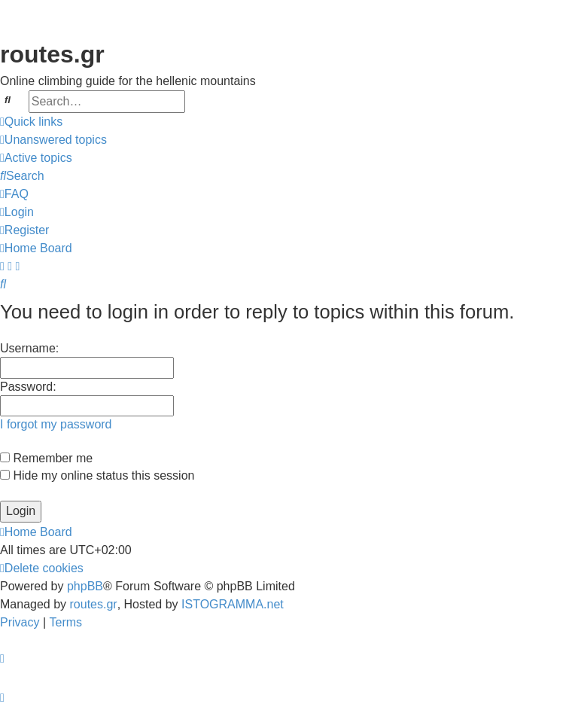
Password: (28, 386)
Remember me (46, 458)
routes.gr (93, 604)
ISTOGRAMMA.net (232, 604)
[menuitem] (53, 140)
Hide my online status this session (97, 475)
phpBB (85, 586)
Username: (29, 348)
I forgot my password (56, 424)
